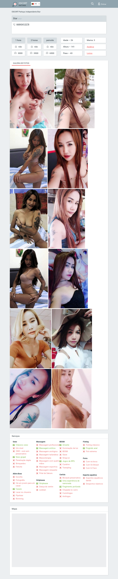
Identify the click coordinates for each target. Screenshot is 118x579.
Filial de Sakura (45, 473)
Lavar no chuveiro (23, 492)
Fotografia (20, 480)
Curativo (66, 464)
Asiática (90, 47)
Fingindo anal (91, 448)
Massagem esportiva (48, 467)
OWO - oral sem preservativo (22, 452)
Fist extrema (91, 451)
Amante (65, 445)
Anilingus (66, 496)
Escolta (19, 477)
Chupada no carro (70, 490)
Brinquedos (21, 463)
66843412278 (22, 24)
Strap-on (66, 458)
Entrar (102, 3)
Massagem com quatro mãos (49, 462)
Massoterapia (45, 458)
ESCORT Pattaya (18, 12)
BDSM (65, 451)
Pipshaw (19, 495)
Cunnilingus (67, 493)
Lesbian (42, 490)
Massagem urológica (48, 451)
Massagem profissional (49, 445)
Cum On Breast (92, 465)
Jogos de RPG (68, 461)
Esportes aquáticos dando (94, 479)
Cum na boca (91, 461)
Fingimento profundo (71, 486)
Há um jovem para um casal (25, 484)
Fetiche (19, 467)
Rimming (19, 499)
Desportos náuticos (94, 484)
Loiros (89, 53)
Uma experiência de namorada (70, 482)
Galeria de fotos (21, 63)
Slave (64, 455)
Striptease (43, 483)
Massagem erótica (47, 448)
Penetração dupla (23, 460)
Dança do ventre (46, 486)
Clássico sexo (22, 445)
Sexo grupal (21, 457)
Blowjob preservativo (71, 478)
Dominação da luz (70, 448)
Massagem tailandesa (48, 455)
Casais (19, 489)
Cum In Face (91, 468)
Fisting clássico (93, 445)
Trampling (66, 467)
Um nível (19, 448)
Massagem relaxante (48, 470)
